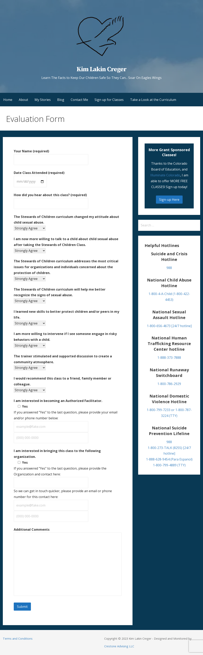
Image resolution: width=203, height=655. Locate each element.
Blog (60, 99)
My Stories (43, 99)
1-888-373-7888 (169, 357)
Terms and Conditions (18, 638)
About (23, 99)
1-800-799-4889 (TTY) (169, 465)
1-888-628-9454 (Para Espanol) (169, 459)
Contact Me (79, 99)
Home (7, 99)
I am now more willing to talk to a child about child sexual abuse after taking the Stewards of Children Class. (66, 245)
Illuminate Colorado (165, 175)
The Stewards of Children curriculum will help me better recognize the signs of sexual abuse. (59, 295)
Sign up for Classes (109, 99)
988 (169, 268)
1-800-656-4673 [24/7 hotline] (169, 326)
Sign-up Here (169, 199)
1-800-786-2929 (169, 384)
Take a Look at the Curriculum (153, 99)
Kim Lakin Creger (102, 69)
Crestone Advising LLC (119, 646)
